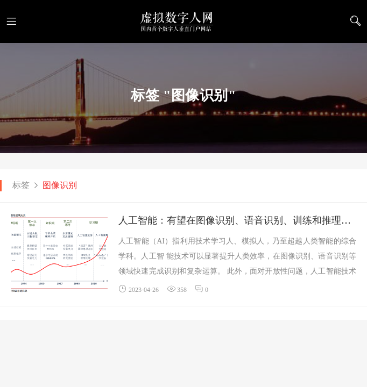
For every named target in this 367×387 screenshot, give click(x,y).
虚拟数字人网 (183, 21)
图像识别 (60, 185)
